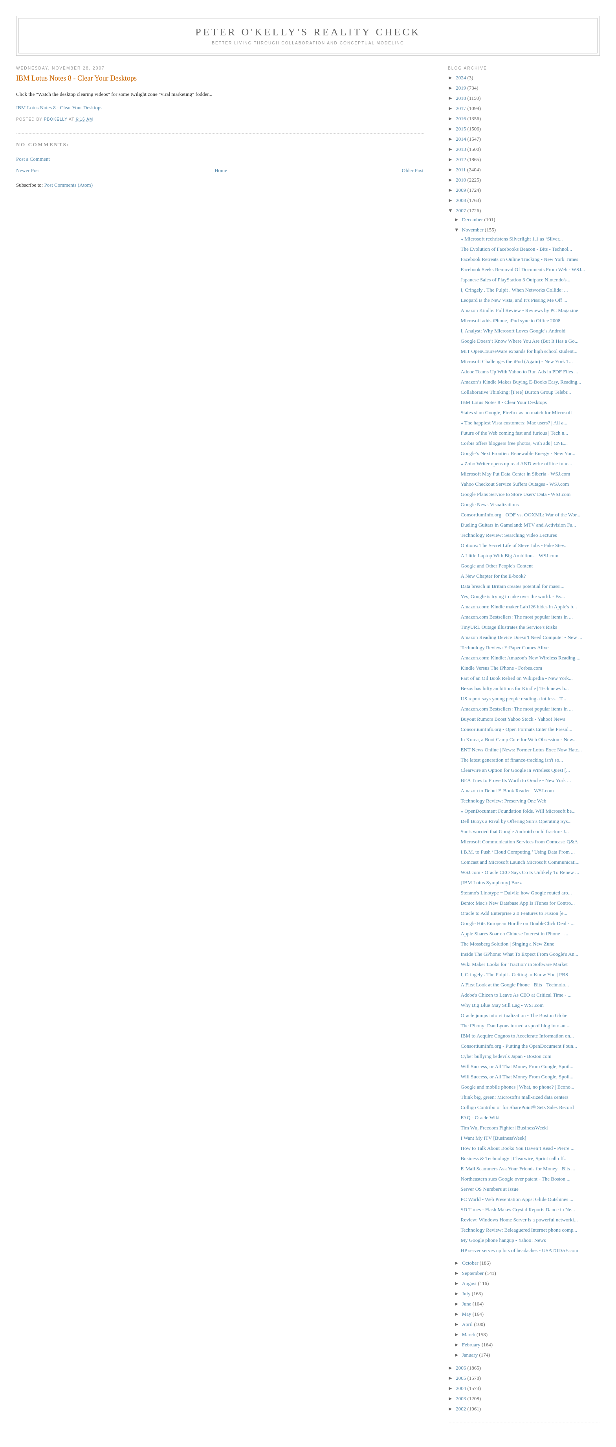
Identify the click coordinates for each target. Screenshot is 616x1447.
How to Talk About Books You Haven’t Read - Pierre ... (518, 1148)
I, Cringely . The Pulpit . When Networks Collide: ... (514, 290)
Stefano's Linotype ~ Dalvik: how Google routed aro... (516, 893)
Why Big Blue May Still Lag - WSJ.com (502, 1005)
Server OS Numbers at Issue (490, 1189)
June (467, 1304)
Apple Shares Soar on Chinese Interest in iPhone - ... (514, 934)
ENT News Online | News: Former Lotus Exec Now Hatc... (521, 750)
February (472, 1345)
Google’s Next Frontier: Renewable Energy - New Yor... (518, 453)
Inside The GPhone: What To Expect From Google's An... (519, 954)
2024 (461, 78)
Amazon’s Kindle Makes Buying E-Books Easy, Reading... (521, 382)
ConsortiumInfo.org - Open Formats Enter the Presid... (516, 729)
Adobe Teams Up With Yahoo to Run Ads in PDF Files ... (519, 372)
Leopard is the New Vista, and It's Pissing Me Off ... (514, 300)
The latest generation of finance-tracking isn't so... (512, 760)
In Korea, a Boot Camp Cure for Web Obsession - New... (519, 739)
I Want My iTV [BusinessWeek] (493, 1138)
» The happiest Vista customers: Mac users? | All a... (514, 423)
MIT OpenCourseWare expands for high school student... (519, 351)
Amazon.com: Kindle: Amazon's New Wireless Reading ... (521, 658)
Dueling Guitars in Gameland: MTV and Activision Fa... (518, 525)
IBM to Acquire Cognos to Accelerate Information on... (517, 1036)
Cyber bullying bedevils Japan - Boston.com (506, 1056)
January (470, 1355)
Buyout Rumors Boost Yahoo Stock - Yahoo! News (513, 719)
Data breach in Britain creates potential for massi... (513, 586)
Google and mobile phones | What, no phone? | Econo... (517, 1087)
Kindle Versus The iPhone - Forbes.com (502, 668)
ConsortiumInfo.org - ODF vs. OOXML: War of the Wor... (520, 515)
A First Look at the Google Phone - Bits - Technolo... (515, 985)
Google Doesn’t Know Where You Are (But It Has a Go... (520, 341)
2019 (461, 88)
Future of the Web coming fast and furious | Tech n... (514, 433)
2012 (461, 159)
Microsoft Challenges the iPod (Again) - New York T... (517, 361)
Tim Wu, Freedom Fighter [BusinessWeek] (504, 1128)
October (471, 1263)
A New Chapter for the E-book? (493, 576)
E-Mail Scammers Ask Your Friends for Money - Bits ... (518, 1169)
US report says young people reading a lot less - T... (513, 698)
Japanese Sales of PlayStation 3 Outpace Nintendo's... (515, 280)
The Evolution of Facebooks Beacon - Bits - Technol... (516, 249)
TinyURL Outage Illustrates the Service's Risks (509, 627)
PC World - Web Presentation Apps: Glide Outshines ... (517, 1199)
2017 (461, 108)
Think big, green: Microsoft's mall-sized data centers (514, 1097)
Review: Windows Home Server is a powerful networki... (519, 1220)
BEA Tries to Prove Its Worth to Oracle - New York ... (516, 780)
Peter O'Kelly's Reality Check (307, 32)
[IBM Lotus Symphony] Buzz (491, 882)
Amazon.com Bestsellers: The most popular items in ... (517, 617)
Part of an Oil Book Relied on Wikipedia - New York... (517, 678)
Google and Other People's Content (497, 566)
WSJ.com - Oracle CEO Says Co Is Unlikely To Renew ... (520, 872)
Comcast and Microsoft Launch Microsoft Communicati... (520, 862)
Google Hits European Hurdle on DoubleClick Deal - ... (518, 923)
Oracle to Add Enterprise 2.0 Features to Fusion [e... (514, 913)
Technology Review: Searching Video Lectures (509, 535)
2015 (461, 129)
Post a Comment (33, 159)
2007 (461, 210)
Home (220, 170)
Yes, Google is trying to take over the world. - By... (513, 596)
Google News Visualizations (490, 504)
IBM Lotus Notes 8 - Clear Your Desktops (59, 107)
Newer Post (28, 170)
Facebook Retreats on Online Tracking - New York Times (519, 259)
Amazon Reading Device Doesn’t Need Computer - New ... (521, 637)
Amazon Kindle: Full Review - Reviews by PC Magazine (519, 310)
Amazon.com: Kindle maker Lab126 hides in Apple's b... (519, 607)
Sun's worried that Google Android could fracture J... (515, 831)
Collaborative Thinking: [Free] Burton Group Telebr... (516, 392)
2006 (461, 1368)
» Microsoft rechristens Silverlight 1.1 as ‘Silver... (512, 239)
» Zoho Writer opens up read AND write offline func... (516, 463)
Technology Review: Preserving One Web (503, 801)
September (473, 1273)
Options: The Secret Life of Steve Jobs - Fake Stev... (514, 545)
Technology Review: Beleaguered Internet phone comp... (519, 1230)
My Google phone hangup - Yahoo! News (503, 1240)
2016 (461, 118)
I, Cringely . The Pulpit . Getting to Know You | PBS (514, 974)
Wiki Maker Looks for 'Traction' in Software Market (514, 964)
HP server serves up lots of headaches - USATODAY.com (519, 1250)
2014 (461, 139)
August (470, 1283)
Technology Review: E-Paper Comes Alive (505, 647)
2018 (461, 98)
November (473, 230)
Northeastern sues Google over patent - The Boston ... (516, 1179)
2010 (461, 180)
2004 (461, 1388)
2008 (461, 200)
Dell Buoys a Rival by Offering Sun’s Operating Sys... (516, 821)
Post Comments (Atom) (68, 185)
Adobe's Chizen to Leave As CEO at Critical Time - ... (516, 995)
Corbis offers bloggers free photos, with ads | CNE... (514, 443)
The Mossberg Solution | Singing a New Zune (507, 944)
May (467, 1314)
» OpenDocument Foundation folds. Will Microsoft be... (518, 811)
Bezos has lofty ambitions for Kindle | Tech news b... (515, 688)
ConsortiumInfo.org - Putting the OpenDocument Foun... (519, 1046)
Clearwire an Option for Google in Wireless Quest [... (515, 770)
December (473, 219)
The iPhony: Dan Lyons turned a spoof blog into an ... (516, 1025)
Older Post (413, 170)
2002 (461, 1409)
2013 (461, 149)
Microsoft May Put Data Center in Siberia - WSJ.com (515, 474)
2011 (461, 170)
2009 (461, 190)
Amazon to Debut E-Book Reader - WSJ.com (507, 790)
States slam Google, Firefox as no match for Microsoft (516, 412)
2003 (461, 1398)
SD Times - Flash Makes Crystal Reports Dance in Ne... (518, 1209)
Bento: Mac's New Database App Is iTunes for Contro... (518, 903)
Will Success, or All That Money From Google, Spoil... (517, 1066)
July (467, 1293)
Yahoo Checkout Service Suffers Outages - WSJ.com (515, 484)
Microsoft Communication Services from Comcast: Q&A (519, 842)
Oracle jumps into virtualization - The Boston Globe (514, 1015)
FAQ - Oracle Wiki (480, 1117)
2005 (461, 1378)
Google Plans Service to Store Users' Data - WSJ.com (516, 494)
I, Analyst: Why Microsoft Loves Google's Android (513, 331)
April (468, 1324)
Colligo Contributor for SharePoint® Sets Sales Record (517, 1107)
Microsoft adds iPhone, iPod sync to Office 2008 (511, 320)
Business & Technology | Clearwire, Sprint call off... (514, 1158)
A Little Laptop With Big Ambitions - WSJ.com (510, 555)
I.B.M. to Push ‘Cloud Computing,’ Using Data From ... (518, 852)
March (469, 1334)
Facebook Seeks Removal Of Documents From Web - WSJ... (523, 269)
